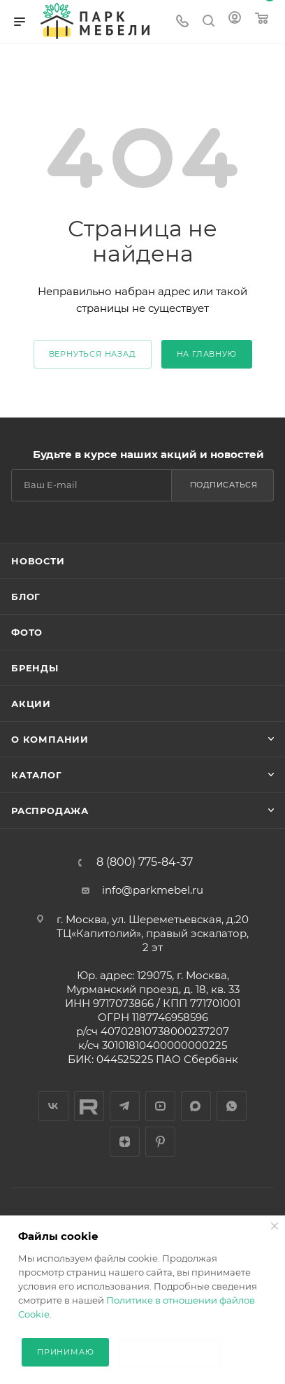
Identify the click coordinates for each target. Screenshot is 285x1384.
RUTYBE (89, 1106)
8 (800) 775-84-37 (144, 862)
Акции (31, 703)
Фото (27, 632)
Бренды (35, 667)
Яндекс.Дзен (125, 1142)
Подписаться (224, 485)
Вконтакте (53, 1106)
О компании (50, 739)
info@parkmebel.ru (152, 890)
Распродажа (50, 810)
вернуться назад (92, 354)
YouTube (160, 1106)
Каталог (36, 774)
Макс (196, 1106)
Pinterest (160, 1142)
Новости (38, 560)
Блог (26, 596)
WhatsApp (232, 1106)
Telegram (125, 1106)
